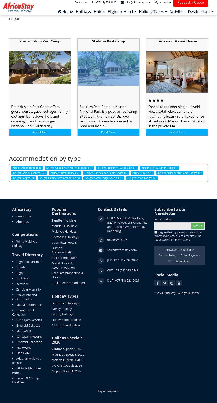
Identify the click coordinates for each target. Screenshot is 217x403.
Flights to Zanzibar (29, 262)
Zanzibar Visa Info (28, 289)
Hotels (20, 267)
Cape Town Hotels (64, 242)
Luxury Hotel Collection (23, 312)
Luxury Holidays (63, 314)
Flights (20, 273)
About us (22, 222)
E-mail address (163, 219)
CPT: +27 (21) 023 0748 (123, 270)
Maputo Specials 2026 (67, 371)
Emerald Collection (29, 325)
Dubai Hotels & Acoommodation (63, 265)
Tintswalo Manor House (177, 41)
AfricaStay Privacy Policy (180, 249)
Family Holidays (62, 309)
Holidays (22, 278)
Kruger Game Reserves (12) (29, 173)
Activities (22, 284)
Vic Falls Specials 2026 (67, 366)
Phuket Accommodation (68, 283)
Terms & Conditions (179, 261)
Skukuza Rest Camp (108, 41)
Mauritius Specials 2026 (68, 354)
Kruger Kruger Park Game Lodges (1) (179, 173)
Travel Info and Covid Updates (24, 297)
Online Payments (191, 255)
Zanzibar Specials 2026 (67, 349)
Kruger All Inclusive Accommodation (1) (69, 168)
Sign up (197, 226)
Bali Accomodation (64, 258)
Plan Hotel (23, 353)
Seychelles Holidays (65, 237)
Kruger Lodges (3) (23, 178)
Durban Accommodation (63, 250)
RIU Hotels (23, 331)
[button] (122, 10)
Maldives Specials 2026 (67, 360)
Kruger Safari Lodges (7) (142, 178)
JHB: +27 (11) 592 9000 (122, 260)
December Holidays (65, 303)
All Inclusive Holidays (66, 325)
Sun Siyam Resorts (29, 320)
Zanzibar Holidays (64, 220)
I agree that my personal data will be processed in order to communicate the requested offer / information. (178, 235)
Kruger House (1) (143, 173)
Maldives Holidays (64, 231)
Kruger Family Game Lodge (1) (159, 168)
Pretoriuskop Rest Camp (39, 41)
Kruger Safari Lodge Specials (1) (103, 178)
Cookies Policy (167, 255)
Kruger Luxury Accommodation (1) (59, 178)
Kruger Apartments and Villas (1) (117, 168)
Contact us (23, 216)
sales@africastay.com (122, 250)
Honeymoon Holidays (66, 320)
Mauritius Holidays (64, 226)
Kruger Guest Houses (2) (65, 173)
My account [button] (163, 2)
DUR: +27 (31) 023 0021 (123, 280)
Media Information (29, 305)
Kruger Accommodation (27, 168)
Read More (39, 132)
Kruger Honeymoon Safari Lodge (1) (106, 173)
